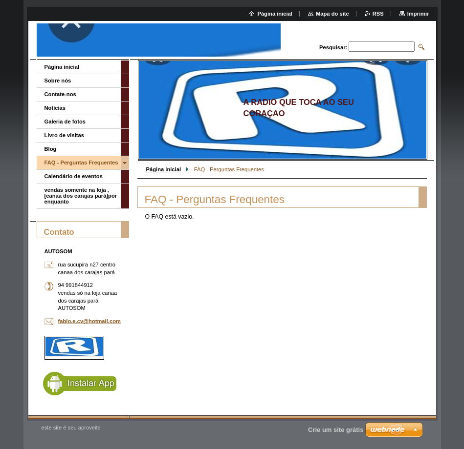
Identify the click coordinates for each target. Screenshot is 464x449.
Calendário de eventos (73, 176)
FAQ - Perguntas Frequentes (81, 162)
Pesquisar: (333, 47)
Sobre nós (57, 80)
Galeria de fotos (65, 121)
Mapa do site (332, 14)
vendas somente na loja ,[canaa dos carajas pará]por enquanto (80, 195)
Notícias (55, 108)
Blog (50, 149)
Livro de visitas (64, 135)
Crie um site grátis (335, 429)
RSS (378, 14)
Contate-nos (60, 94)
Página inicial (163, 169)
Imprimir (418, 14)
